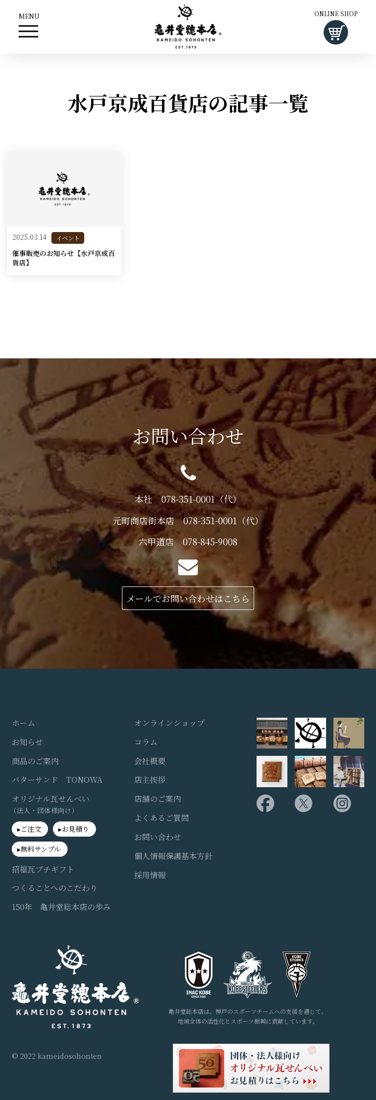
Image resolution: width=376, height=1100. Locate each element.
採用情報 (149, 875)
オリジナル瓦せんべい (51, 804)
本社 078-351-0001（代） (188, 499)
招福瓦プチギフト (43, 869)
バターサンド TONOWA (57, 779)
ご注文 (31, 829)
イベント (68, 238)
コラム (146, 742)
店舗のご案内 (157, 799)
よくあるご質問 (161, 818)
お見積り (75, 829)
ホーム (23, 723)
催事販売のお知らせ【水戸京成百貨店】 (63, 258)
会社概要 (149, 761)
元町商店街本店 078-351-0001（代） (188, 521)
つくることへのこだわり (54, 888)
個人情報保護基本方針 (173, 856)
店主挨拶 (149, 779)
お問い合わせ (157, 837)
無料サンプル (41, 849)
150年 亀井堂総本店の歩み (61, 907)
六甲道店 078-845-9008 (188, 542)
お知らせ (27, 742)
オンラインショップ (169, 723)
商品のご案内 (35, 761)
